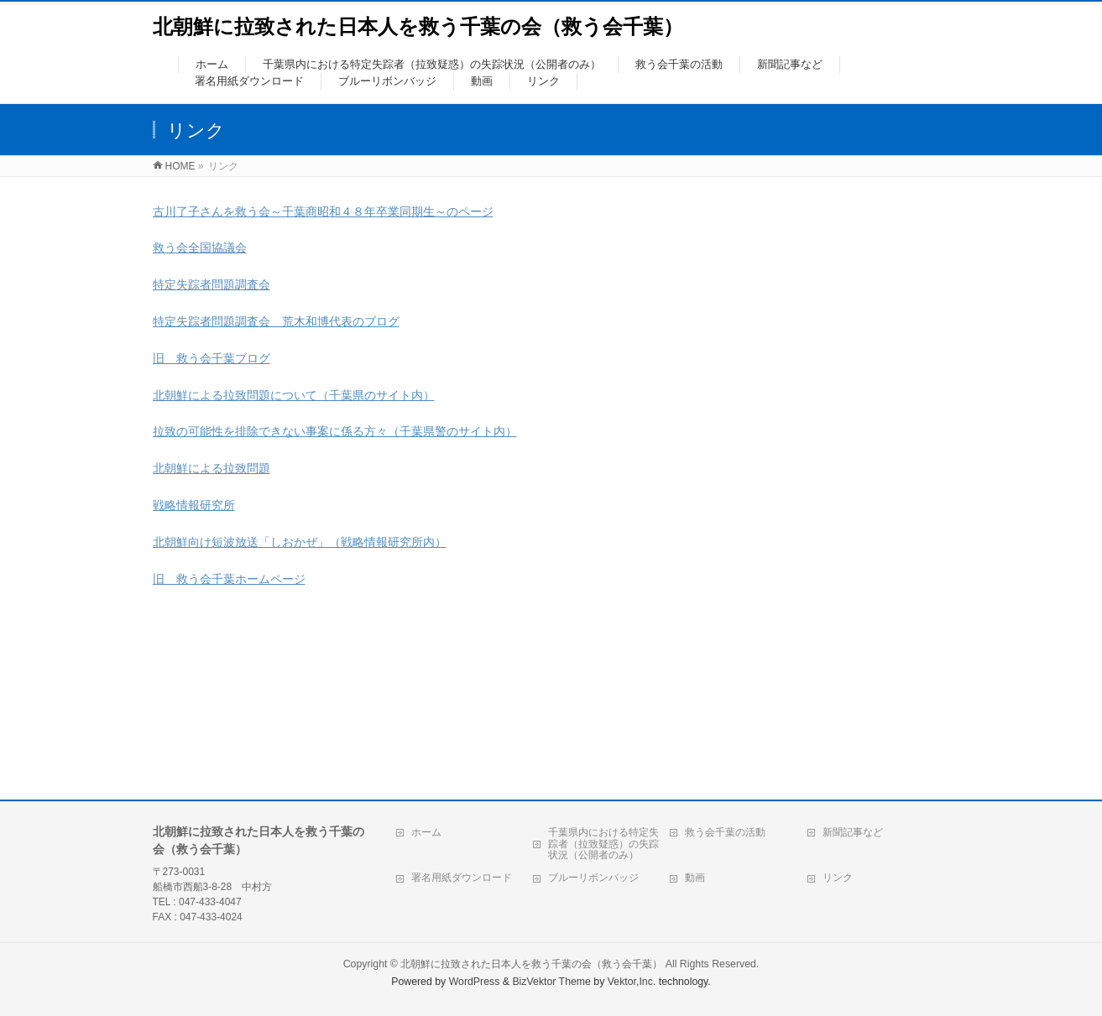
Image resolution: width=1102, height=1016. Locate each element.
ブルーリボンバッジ (593, 877)
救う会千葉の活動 (725, 832)
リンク (838, 877)
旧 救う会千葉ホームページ (229, 579)
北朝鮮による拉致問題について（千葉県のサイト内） (294, 395)
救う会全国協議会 (200, 247)
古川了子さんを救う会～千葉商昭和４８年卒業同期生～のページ (323, 211)
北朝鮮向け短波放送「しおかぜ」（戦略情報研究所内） (300, 542)
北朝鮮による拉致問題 (211, 468)
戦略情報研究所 (194, 505)
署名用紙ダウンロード (461, 877)
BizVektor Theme (551, 981)
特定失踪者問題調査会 (211, 284)
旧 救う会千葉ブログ (211, 358)
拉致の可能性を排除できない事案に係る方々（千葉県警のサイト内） (335, 431)
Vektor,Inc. (632, 981)
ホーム (426, 832)
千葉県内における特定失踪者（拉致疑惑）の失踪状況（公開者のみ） (603, 844)
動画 (695, 877)
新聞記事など (853, 832)
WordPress (474, 981)
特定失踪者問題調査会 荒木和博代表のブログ (276, 321)
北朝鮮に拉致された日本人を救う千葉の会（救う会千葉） (418, 26)
